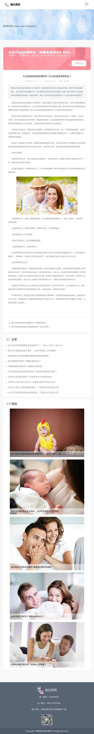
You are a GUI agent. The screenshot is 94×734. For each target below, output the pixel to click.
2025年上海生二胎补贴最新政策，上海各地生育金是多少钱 (32, 387)
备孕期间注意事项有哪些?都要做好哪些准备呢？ (28, 356)
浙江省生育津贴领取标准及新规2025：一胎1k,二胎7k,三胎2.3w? (34, 345)
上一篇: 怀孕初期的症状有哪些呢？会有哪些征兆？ (27, 323)
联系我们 (79, 63)
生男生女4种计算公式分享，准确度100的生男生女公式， (31, 382)
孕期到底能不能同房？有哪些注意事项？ (24, 366)
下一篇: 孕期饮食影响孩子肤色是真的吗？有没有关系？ (29, 327)
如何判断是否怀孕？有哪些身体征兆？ (23, 361)
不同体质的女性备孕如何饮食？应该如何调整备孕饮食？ (31, 372)
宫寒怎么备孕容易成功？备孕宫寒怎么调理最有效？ (29, 377)
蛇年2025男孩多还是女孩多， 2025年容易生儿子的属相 (31, 351)
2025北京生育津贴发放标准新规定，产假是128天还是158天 (32, 392)
